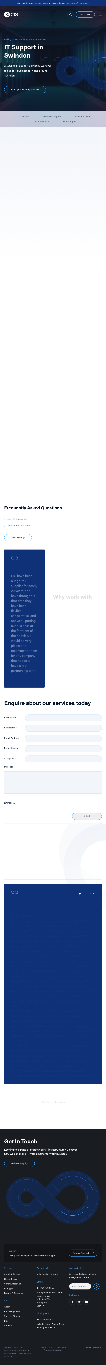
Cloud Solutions (12, 1274)
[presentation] (46, 803)
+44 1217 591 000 (45, 1319)
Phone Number (13, 748)
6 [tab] (94, 893)
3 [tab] (85, 893)
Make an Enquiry (19, 1163)
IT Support (9, 1288)
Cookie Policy (60, 1347)
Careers (8, 1325)
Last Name (10, 727)
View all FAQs (18, 537)
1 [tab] (79, 893)
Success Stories (12, 1316)
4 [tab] (88, 893)
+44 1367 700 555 (45, 1287)
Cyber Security (11, 1278)
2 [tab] (82, 893)
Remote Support (81, 1253)
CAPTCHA (9, 803)
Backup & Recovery (13, 1293)
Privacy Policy (17, 1353)
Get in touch (85, 14)
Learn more (84, 3)
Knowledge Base (12, 1311)
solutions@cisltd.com (47, 1274)
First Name (11, 717)
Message (9, 766)
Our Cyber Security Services (25, 89)
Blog (6, 1320)
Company (10, 758)
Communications (12, 1283)
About (7, 1306)
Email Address (12, 737)
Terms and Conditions (53, 1350)
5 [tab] (91, 893)
